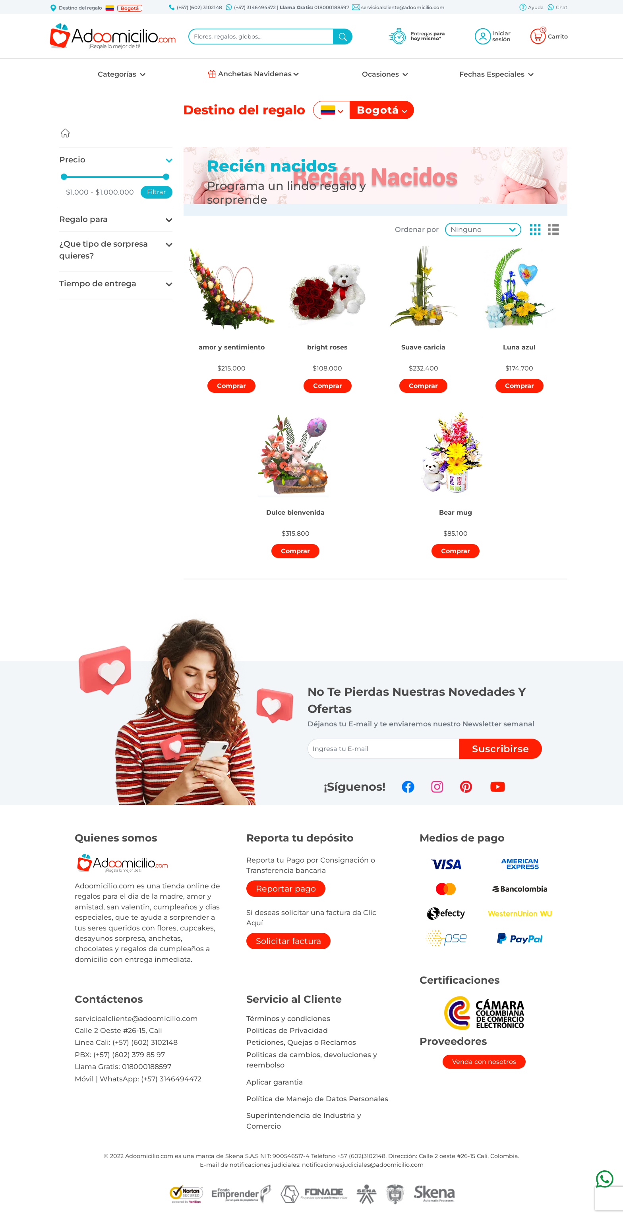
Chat (557, 8)
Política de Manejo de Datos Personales (317, 1098)
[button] (109, 8)
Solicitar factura (288, 941)
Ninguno (466, 229)
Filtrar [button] (156, 192)
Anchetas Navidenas (255, 73)
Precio (72, 159)
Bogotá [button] (130, 8)
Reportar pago (286, 889)
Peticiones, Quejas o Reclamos (301, 1042)
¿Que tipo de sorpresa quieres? (103, 250)
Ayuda (531, 8)
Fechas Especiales (492, 74)
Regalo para (83, 219)
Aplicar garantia (274, 1082)
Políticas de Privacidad (287, 1030)
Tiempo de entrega (97, 283)
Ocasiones (381, 74)
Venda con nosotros (484, 1061)
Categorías (118, 74)
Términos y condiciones (288, 1018)
